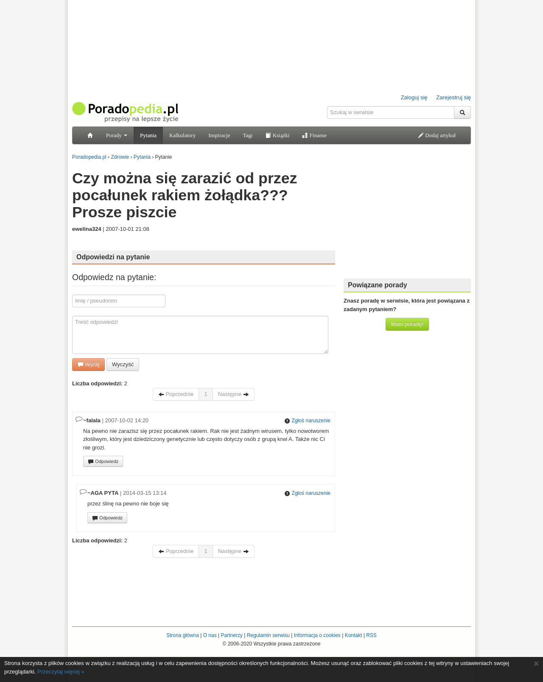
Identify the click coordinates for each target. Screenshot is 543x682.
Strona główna (182, 635)
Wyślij (88, 364)
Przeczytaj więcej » (60, 671)
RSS (371, 635)
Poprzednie (175, 394)
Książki (277, 135)
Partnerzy (231, 635)
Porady (116, 135)
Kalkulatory (182, 135)
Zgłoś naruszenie (307, 421)
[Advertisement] (407, 219)
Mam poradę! (407, 324)
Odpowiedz (103, 462)
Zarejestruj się (453, 97)
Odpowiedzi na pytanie (113, 257)
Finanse (314, 135)
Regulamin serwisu (268, 635)
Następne (233, 394)
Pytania (148, 135)
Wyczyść (123, 364)
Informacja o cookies (317, 635)
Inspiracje (219, 135)
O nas (210, 635)
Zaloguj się (414, 97)
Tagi (247, 135)
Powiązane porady (377, 285)
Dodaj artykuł (437, 135)
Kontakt (353, 635)
